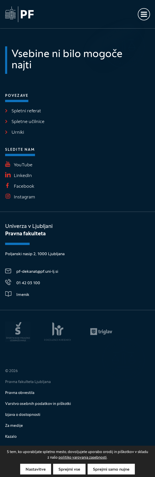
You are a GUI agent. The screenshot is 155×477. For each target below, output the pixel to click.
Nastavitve (36, 470)
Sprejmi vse (69, 470)
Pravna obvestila (19, 393)
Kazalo (11, 437)
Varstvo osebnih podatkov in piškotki (38, 404)
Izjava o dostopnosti (22, 415)
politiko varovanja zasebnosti (82, 457)
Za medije (14, 426)
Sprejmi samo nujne (111, 470)
